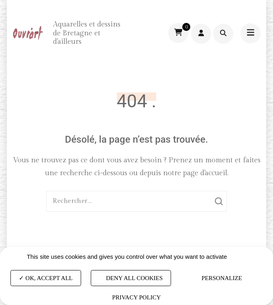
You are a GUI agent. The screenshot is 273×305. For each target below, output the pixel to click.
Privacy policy (136, 297)
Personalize (222, 278)
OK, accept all (46, 277)
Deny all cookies (131, 277)
